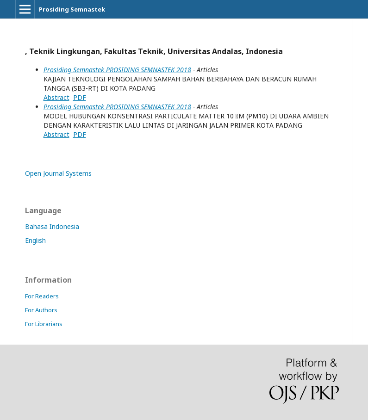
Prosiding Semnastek (72, 9)
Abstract (56, 97)
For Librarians (43, 324)
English (35, 240)
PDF (79, 97)
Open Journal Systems (58, 173)
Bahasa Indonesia (52, 226)
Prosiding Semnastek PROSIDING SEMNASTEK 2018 (117, 69)
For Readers (42, 296)
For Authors (41, 310)
